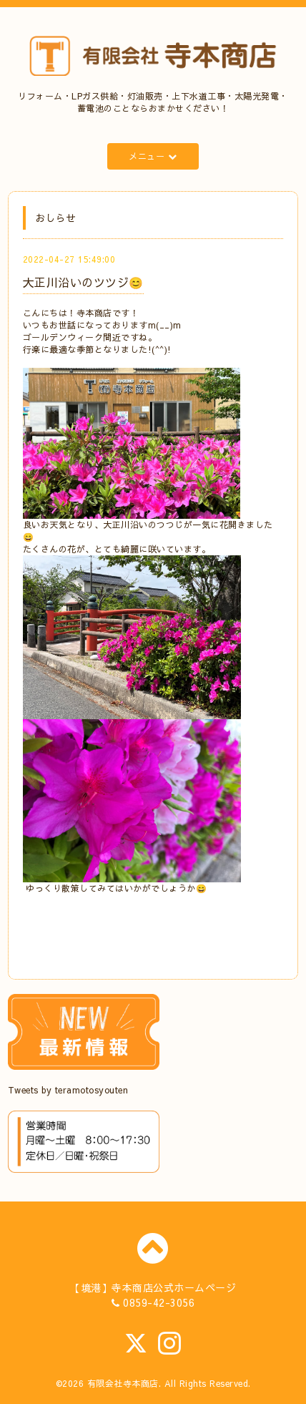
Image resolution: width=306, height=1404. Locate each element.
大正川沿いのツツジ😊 (83, 282)
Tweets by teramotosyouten (68, 1090)
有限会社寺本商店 (123, 1383)
